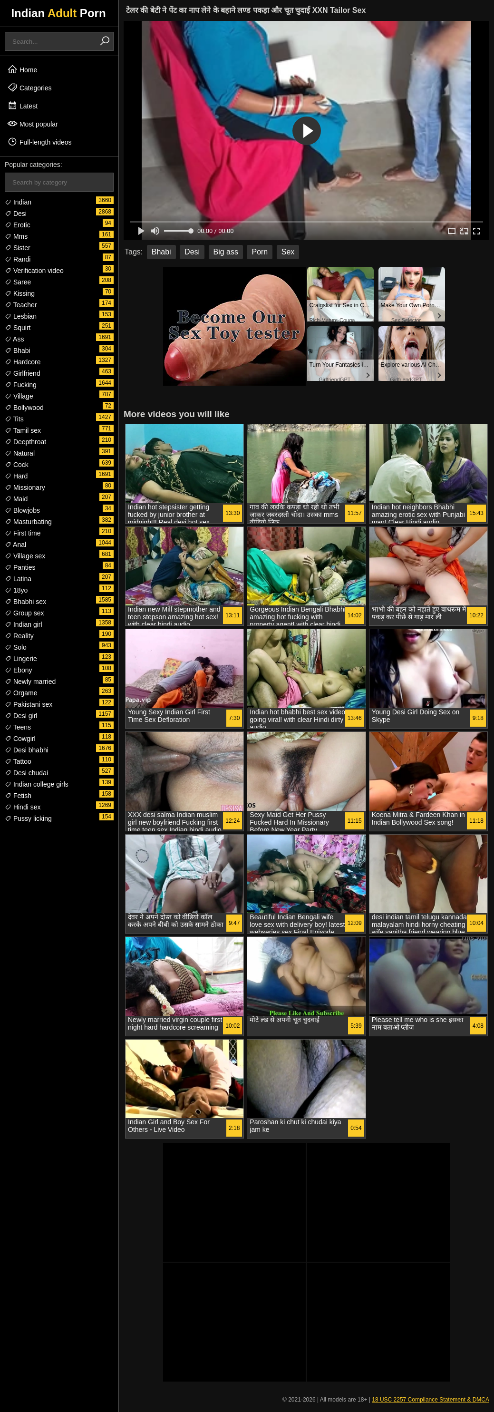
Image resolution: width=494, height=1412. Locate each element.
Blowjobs (22, 510)
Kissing (20, 293)
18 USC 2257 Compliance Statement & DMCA (430, 1399)
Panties (20, 567)
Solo (16, 647)
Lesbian (21, 316)
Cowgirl (20, 738)
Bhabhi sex (25, 601)
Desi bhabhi (26, 750)
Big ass (225, 252)
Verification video (34, 270)
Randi (17, 259)
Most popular (32, 123)
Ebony (18, 670)
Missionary (25, 487)
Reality (19, 636)
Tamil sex (23, 430)
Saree (18, 282)
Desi (16, 213)
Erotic (17, 225)
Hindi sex (22, 807)
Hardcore (22, 362)
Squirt (17, 327)
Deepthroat (25, 442)
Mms (16, 236)
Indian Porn (58, 13)
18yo (16, 590)
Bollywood (24, 407)
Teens (18, 727)
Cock (17, 464)
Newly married (30, 681)
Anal (15, 544)
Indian (18, 202)
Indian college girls (36, 784)
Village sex (25, 556)
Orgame (21, 693)
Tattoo (18, 761)
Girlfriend (22, 373)
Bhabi (17, 350)
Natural (20, 453)
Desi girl (21, 716)
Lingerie (21, 658)
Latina (18, 579)
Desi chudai (26, 773)
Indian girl (23, 624)
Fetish (18, 795)
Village (19, 396)
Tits (14, 419)
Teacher (21, 305)
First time (22, 533)
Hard (16, 476)
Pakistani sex (28, 704)
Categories (29, 87)
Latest (22, 105)
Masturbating (28, 522)
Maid (16, 499)
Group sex (24, 613)
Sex (288, 252)
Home (22, 69)
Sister (17, 248)
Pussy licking (28, 818)
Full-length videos (39, 141)
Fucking (21, 385)
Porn (260, 252)
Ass (14, 339)
